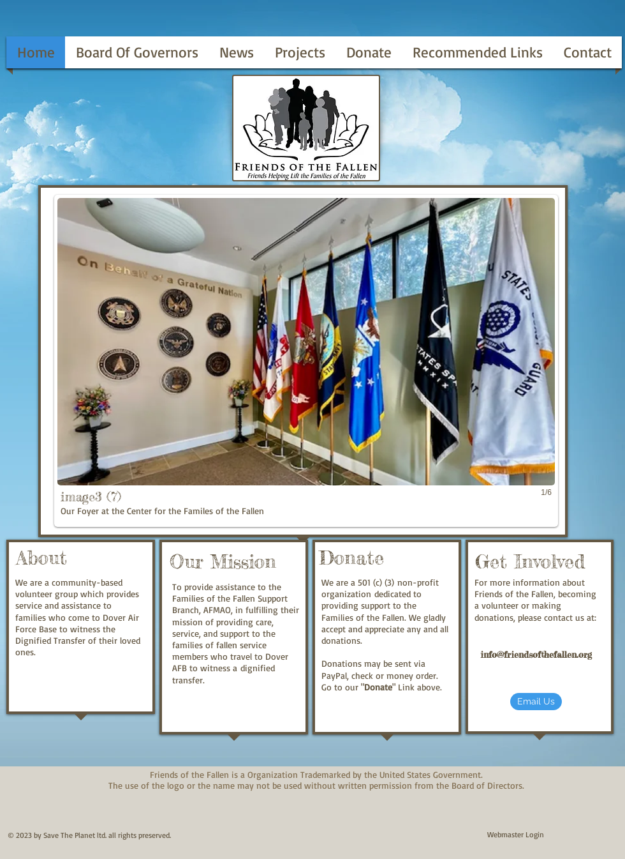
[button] (306, 361)
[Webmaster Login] (515, 834)
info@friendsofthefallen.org (536, 654)
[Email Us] (536, 701)
